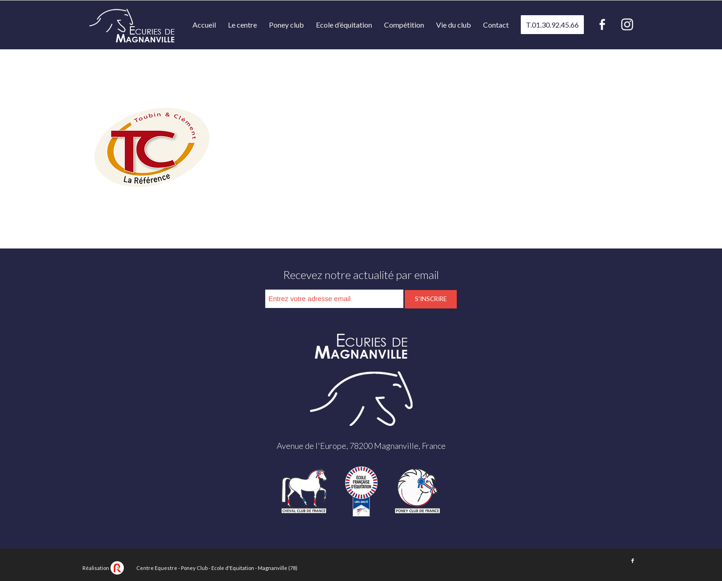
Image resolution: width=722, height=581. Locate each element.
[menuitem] (204, 24)
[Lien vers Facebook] (633, 561)
